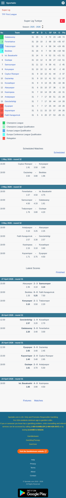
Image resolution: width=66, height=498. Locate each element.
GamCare (33, 444)
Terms (33, 468)
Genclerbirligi (10, 101)
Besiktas (8, 51)
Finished (60, 272)
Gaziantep (9, 78)
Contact (33, 476)
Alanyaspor (9, 88)
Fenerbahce (10, 42)
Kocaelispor (10, 83)
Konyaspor (9, 69)
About (33, 472)
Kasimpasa (9, 92)
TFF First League (9, 14)
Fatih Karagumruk (12, 115)
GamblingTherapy (33, 440)
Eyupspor (9, 106)
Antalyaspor (10, 97)
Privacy (33, 464)
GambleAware (33, 436)
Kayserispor (10, 111)
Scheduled (59, 152)
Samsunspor (10, 65)
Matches (38, 400)
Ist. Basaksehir (11, 55)
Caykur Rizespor (12, 74)
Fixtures (27, 400)
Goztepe (8, 60)
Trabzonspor (10, 46)
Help (33, 460)
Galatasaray (10, 37)
